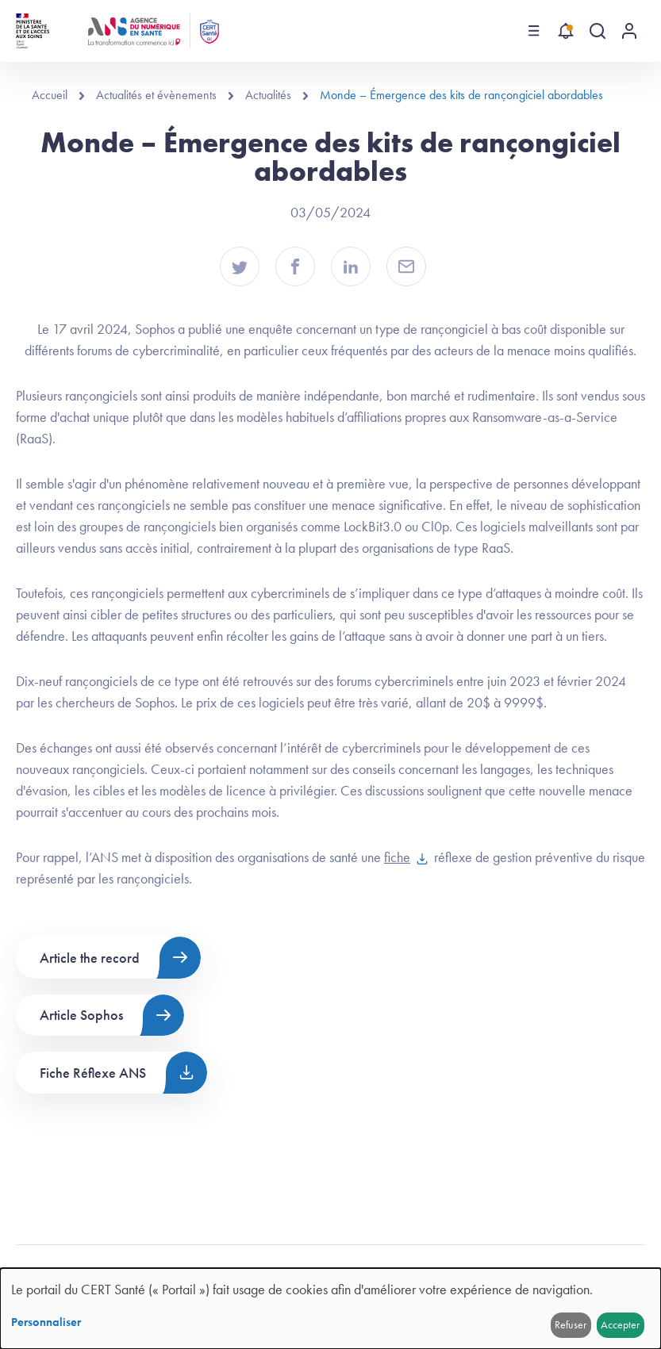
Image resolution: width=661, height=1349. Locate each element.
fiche (397, 857)
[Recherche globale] (597, 31)
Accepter (620, 1324)
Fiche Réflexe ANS (93, 1072)
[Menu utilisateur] (629, 31)
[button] (239, 266)
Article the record (90, 958)
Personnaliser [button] (46, 1322)
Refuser (570, 1324)
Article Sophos (81, 1015)
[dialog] (330, 1308)
